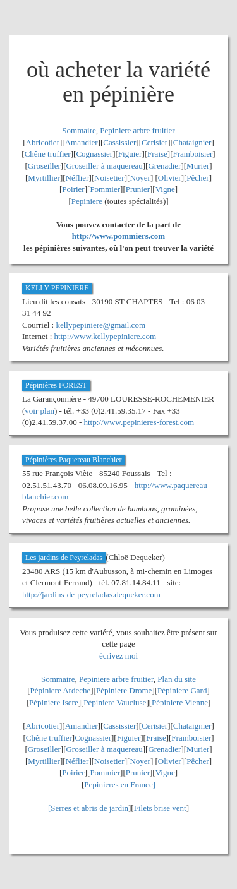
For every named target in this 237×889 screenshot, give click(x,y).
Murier (197, 165)
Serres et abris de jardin (89, 808)
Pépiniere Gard (182, 690)
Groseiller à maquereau (104, 165)
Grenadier (164, 165)
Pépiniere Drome (124, 690)
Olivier (169, 177)
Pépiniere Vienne (180, 702)
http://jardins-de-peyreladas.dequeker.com (91, 594)
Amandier (81, 142)
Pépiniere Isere (53, 702)
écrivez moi (118, 655)
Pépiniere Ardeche (60, 690)
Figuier (130, 153)
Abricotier (42, 142)
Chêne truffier (48, 153)
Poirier (73, 189)
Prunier (138, 189)
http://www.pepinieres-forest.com (139, 422)
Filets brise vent (160, 808)
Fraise (157, 153)
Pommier (105, 189)
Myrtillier (44, 177)
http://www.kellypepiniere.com (105, 336)
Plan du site (176, 679)
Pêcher (197, 177)
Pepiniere (86, 201)
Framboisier (193, 153)
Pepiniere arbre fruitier (137, 130)
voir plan (39, 410)
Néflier (77, 177)
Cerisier (154, 142)
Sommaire (78, 130)
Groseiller (44, 165)
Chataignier (192, 142)
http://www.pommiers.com (118, 236)
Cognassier (94, 153)
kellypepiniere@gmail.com (100, 325)
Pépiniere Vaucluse (114, 702)
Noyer (140, 177)
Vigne (165, 189)
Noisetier (109, 177)
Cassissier (119, 142)
